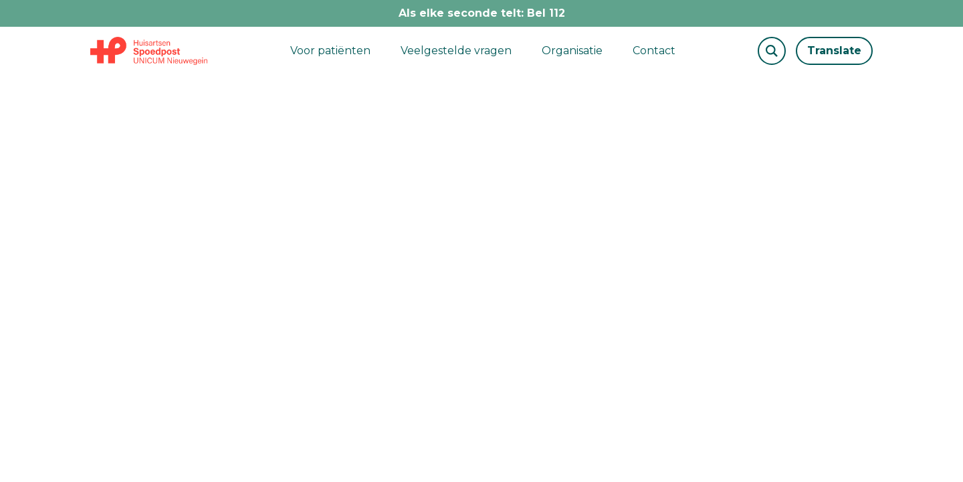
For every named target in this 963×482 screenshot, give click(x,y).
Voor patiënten (330, 50)
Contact (654, 50)
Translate (834, 50)
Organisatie (572, 50)
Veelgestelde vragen (456, 50)
